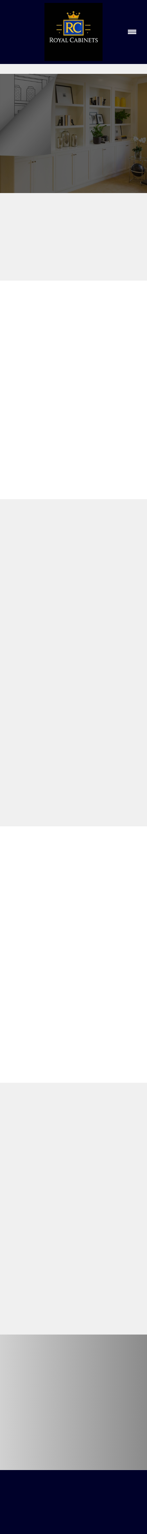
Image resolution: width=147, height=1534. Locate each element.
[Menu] (132, 32)
